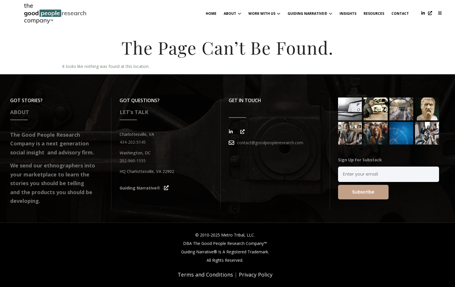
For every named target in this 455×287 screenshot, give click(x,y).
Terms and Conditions (205, 274)
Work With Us (264, 13)
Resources (374, 13)
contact (400, 13)
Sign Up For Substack (360, 160)
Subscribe (363, 192)
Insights (348, 13)
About (232, 13)
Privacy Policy (255, 274)
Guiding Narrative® (310, 13)
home (211, 13)
